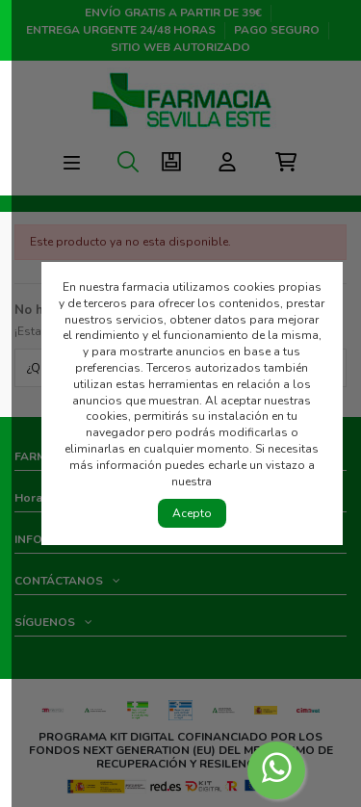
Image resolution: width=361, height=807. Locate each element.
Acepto (192, 513)
